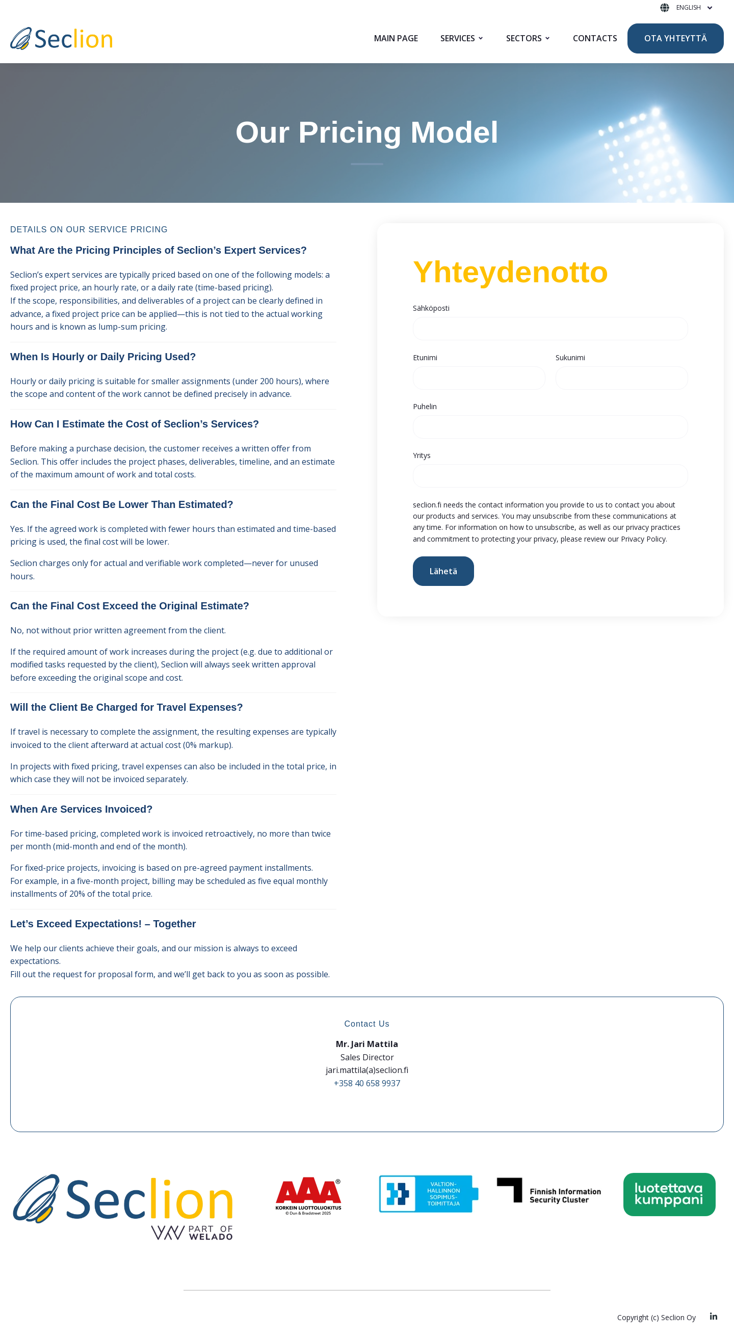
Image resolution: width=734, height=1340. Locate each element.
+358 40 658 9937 (367, 1083)
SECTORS (524, 38)
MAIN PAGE (396, 38)
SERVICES (457, 38)
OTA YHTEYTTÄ (675, 38)
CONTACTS (595, 38)
